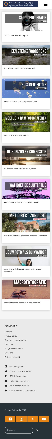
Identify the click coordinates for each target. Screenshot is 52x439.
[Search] (38, 430)
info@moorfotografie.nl (19, 381)
